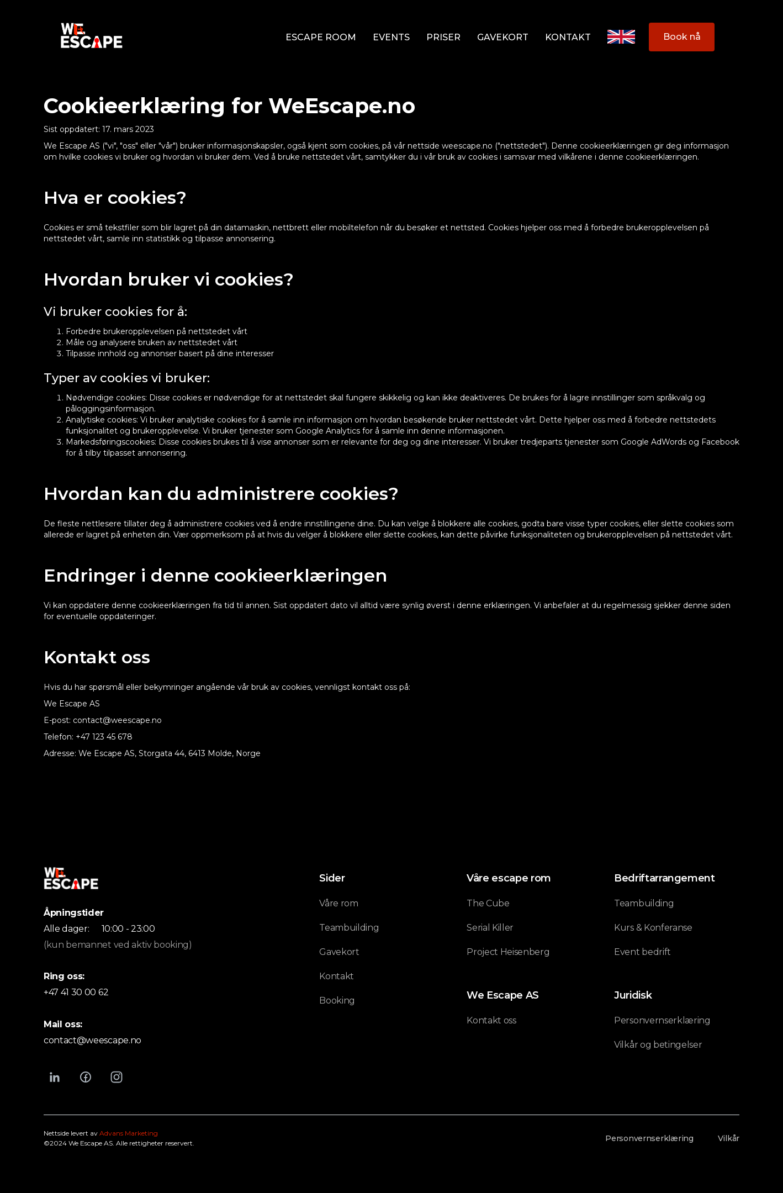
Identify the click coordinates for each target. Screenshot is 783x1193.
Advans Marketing (128, 1133)
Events (391, 37)
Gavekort (502, 37)
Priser (443, 37)
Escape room (320, 37)
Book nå (682, 36)
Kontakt (568, 37)
